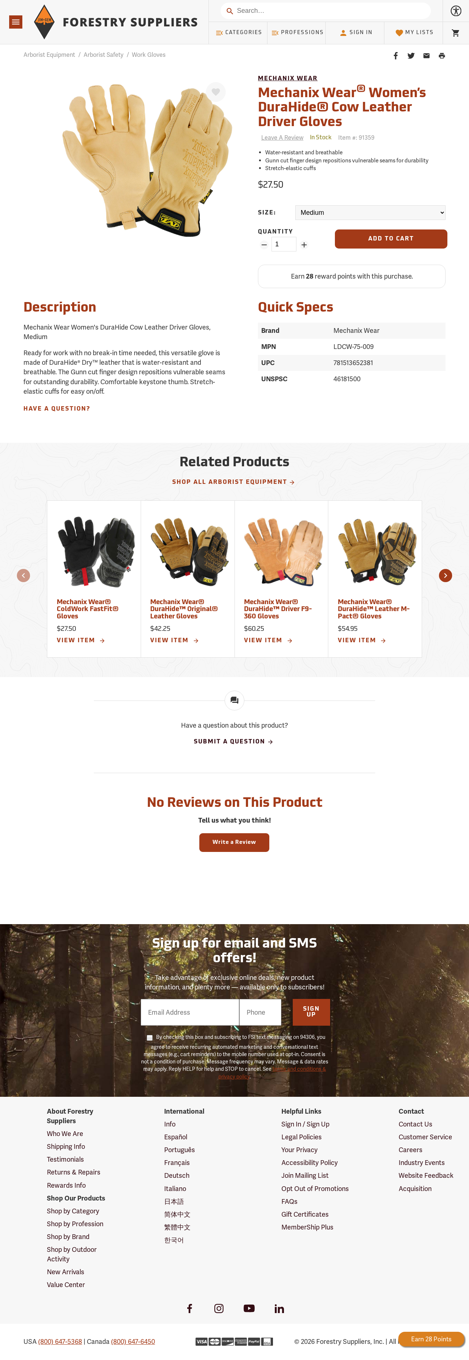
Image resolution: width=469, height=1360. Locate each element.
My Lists (414, 33)
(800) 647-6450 (133, 1341)
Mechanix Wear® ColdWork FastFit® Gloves (88, 610)
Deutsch (176, 1175)
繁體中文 (177, 1227)
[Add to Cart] (391, 239)
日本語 (174, 1201)
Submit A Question (234, 742)
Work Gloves (149, 55)
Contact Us (415, 1124)
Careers (410, 1150)
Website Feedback (426, 1175)
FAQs (289, 1201)
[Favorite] (216, 92)
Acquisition (415, 1188)
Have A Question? (56, 409)
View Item (81, 640)
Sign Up (311, 1012)
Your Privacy (299, 1150)
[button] (23, 575)
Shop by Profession (75, 1224)
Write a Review (234, 842)
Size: (267, 213)
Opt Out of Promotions (315, 1188)
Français (177, 1162)
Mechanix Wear (288, 79)
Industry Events (422, 1162)
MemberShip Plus (307, 1227)
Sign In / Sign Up (305, 1124)
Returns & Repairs (73, 1172)
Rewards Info (66, 1185)
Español (175, 1137)
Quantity (275, 232)
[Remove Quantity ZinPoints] (264, 244)
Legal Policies (301, 1137)
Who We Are (65, 1133)
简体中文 (177, 1214)
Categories (239, 33)
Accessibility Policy (309, 1162)
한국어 (174, 1240)
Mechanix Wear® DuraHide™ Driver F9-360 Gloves (278, 610)
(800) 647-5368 (60, 1341)
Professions (297, 33)
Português (179, 1150)
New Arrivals (65, 1272)
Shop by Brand (68, 1236)
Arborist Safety (103, 55)
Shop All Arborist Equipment (234, 482)
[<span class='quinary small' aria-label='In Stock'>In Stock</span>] (321, 138)
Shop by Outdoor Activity (72, 1254)
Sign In (356, 33)
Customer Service (425, 1137)
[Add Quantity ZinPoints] (304, 244)
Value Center (66, 1284)
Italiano (175, 1188)
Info (170, 1124)
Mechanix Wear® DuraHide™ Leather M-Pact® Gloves (374, 610)
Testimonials (65, 1159)
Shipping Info (66, 1146)
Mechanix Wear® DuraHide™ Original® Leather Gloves (184, 610)
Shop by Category (73, 1211)
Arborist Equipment (49, 55)
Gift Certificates (305, 1214)
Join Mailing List (305, 1175)
